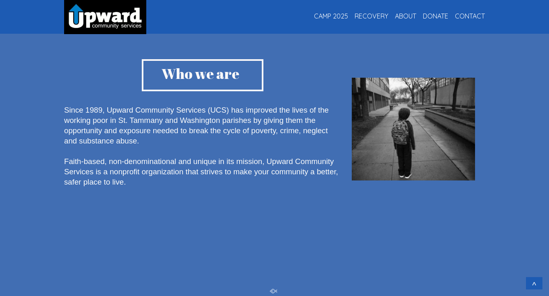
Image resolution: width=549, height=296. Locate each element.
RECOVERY (371, 16)
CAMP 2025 (331, 16)
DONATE (435, 16)
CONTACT (470, 16)
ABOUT (405, 16)
